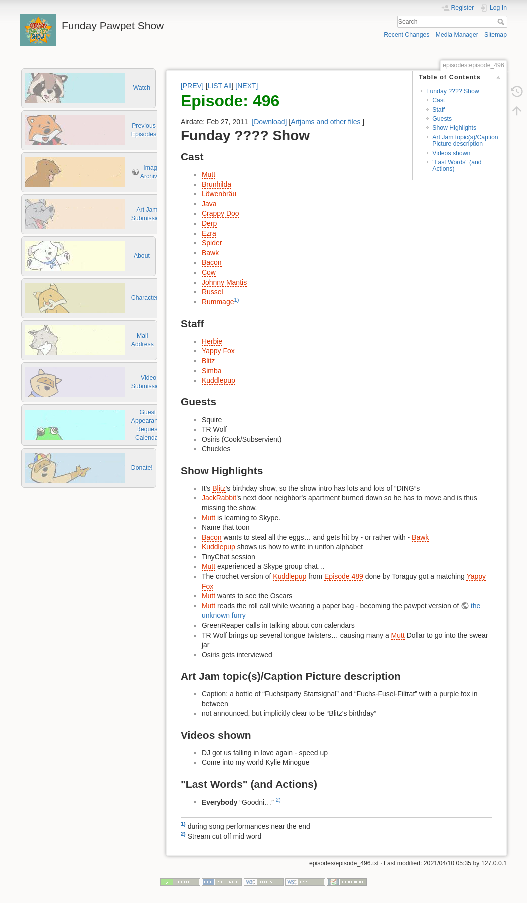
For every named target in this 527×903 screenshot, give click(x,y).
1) (236, 300)
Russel (212, 292)
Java (209, 204)
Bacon (212, 262)
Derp (209, 223)
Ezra (209, 233)
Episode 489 (343, 576)
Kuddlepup (218, 380)
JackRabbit (219, 498)
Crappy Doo (220, 213)
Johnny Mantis (224, 282)
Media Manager (457, 34)
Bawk (210, 253)
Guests (442, 118)
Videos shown (451, 153)
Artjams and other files (325, 122)
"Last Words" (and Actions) (456, 165)
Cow (209, 272)
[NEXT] (246, 86)
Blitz (208, 361)
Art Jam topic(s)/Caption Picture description (465, 140)
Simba (212, 371)
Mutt (208, 174)
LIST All (220, 86)
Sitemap (495, 34)
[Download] (269, 122)
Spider (212, 243)
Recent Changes (406, 34)
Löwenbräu (219, 194)
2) (278, 800)
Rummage (218, 302)
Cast (438, 100)
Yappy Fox (218, 351)
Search (502, 21)
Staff (438, 109)
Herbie (212, 341)
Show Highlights (454, 127)
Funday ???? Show (452, 91)
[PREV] (192, 86)
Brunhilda (216, 184)
